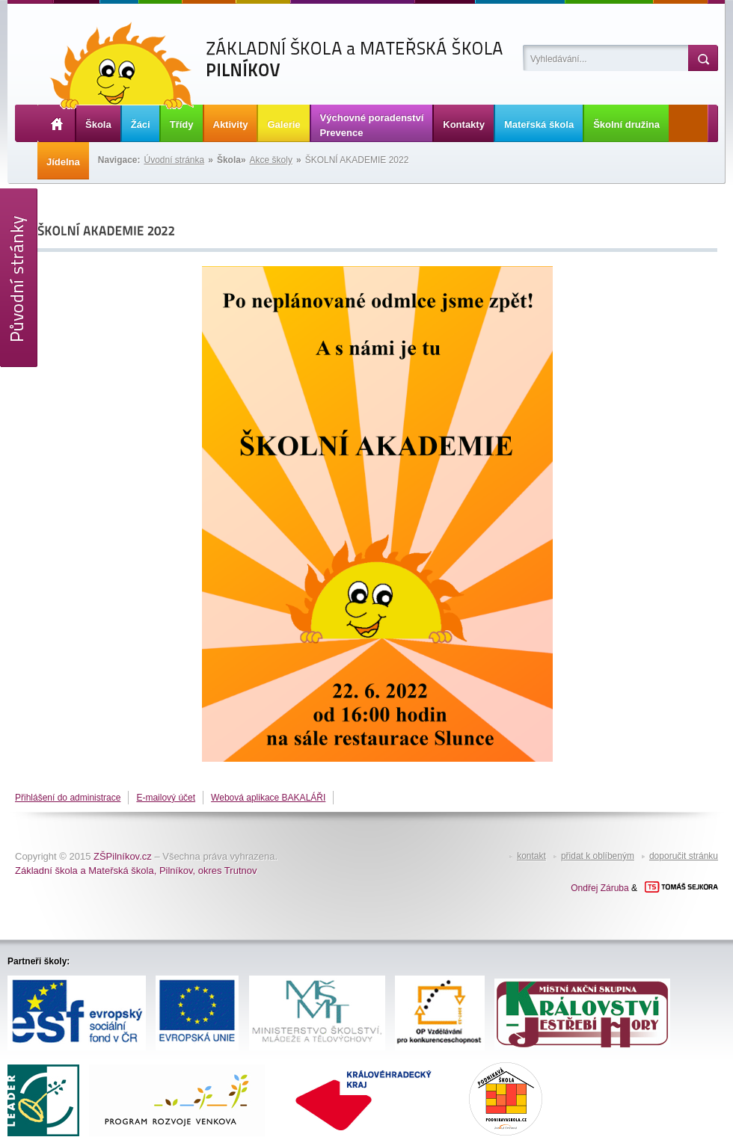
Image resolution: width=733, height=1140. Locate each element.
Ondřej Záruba (599, 888)
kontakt (531, 856)
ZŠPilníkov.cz (122, 856)
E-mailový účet (165, 797)
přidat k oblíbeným (597, 856)
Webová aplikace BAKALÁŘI (268, 797)
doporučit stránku (683, 856)
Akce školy (271, 160)
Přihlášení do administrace (67, 797)
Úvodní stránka (174, 160)
